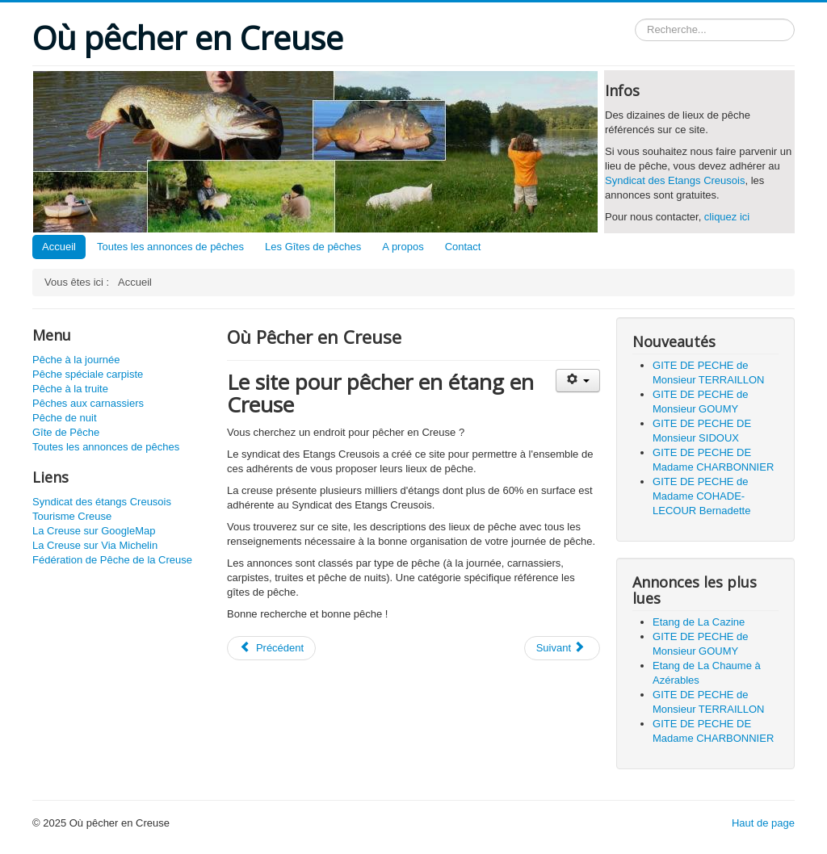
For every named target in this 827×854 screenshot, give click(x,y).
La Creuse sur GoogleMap (93, 531)
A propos (402, 247)
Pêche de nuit (64, 418)
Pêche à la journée (76, 360)
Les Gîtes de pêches (313, 247)
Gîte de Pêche (65, 432)
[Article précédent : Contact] (271, 648)
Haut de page (763, 823)
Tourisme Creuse (71, 516)
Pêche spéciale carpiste (87, 374)
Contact (463, 247)
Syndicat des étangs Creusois (101, 502)
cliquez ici (726, 217)
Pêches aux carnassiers (88, 403)
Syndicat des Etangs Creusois (675, 180)
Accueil (59, 247)
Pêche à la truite (70, 389)
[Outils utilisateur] (578, 380)
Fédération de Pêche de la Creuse (112, 560)
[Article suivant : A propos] (562, 648)
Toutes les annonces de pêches (170, 247)
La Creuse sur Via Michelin (94, 545)
